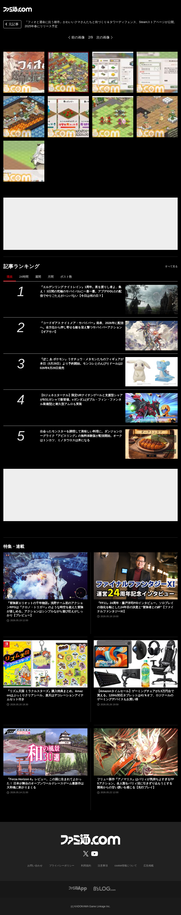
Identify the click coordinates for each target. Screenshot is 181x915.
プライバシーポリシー (61, 865)
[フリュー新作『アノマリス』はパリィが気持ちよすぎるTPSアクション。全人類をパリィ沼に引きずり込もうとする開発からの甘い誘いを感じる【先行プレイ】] (136, 752)
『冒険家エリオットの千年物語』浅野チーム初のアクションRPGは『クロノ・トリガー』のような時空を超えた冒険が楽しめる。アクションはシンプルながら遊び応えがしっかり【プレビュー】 (45, 609)
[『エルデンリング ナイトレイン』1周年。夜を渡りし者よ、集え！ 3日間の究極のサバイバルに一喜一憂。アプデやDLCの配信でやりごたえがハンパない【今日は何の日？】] (151, 299)
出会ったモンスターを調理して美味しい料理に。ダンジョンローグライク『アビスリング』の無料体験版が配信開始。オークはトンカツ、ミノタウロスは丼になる (81, 436)
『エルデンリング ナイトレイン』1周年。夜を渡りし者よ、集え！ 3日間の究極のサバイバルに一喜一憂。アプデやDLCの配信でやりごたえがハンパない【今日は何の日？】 (81, 291)
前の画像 (78, 37)
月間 (51, 276)
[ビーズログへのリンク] (105, 888)
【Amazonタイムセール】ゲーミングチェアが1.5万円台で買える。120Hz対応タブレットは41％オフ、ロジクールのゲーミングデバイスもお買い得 (135, 695)
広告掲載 (149, 865)
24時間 (23, 276)
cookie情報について (125, 865)
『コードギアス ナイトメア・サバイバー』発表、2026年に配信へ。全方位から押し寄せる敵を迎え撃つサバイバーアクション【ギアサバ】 (81, 327)
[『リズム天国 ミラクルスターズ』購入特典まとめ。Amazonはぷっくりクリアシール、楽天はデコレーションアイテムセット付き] (45, 664)
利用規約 (86, 865)
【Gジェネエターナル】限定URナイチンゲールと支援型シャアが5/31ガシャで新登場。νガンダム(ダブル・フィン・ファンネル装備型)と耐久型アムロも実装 (81, 399)
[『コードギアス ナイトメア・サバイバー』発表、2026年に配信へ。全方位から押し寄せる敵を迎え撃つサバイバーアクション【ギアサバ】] (151, 335)
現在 (10, 276)
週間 (38, 276)
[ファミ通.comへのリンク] (17, 9)
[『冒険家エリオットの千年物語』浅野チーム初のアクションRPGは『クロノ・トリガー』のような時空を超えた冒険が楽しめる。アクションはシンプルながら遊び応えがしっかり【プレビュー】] (45, 576)
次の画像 (103, 37)
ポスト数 (66, 276)
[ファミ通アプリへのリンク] (78, 888)
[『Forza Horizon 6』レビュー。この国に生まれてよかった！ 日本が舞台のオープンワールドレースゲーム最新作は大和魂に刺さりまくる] (45, 752)
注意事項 (103, 865)
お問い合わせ (34, 865)
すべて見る (171, 266)
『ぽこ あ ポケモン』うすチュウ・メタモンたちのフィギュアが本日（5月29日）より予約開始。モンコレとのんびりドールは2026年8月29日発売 (82, 363)
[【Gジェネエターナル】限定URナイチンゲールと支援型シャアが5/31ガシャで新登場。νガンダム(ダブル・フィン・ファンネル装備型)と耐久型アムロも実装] (151, 408)
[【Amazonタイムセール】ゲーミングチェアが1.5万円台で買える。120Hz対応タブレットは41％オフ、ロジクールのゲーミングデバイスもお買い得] (136, 664)
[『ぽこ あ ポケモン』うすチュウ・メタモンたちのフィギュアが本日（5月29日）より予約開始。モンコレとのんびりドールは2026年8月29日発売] (151, 372)
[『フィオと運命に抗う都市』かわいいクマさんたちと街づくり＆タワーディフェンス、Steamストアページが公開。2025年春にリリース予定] (23, 72)
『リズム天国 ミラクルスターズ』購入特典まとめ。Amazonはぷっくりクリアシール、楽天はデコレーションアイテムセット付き (45, 695)
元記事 (11, 24)
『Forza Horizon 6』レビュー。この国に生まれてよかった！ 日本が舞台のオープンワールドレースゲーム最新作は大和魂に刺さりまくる (45, 783)
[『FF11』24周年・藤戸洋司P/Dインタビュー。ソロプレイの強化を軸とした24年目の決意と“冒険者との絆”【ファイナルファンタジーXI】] (136, 576)
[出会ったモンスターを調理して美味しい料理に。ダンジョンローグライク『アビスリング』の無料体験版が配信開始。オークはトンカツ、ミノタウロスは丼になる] (151, 444)
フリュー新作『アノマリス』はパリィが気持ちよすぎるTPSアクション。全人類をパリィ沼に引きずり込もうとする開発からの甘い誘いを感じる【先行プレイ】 (135, 783)
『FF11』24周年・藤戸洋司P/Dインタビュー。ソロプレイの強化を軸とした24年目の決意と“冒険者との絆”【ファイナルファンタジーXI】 (135, 607)
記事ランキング (21, 266)
